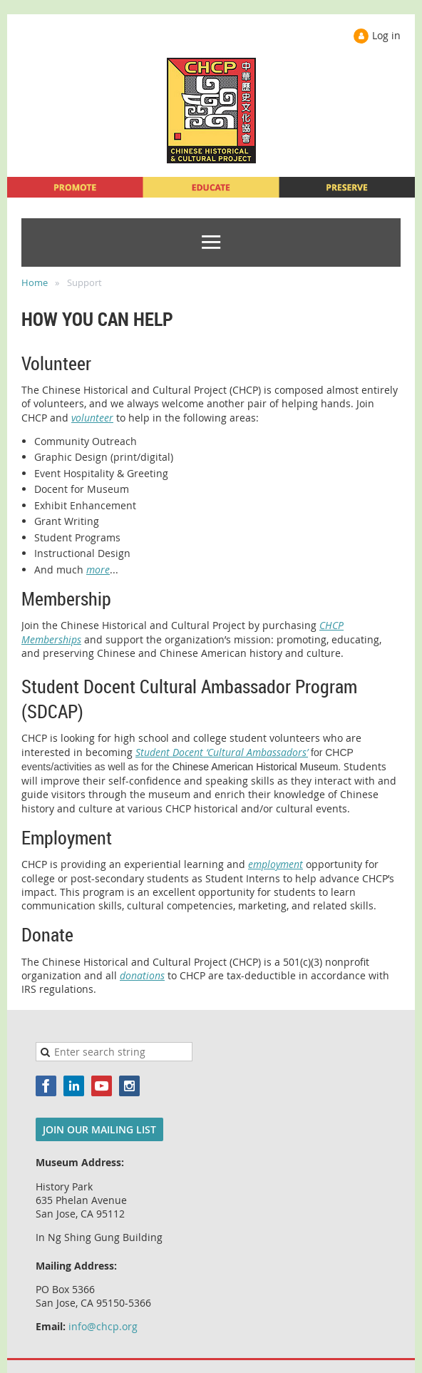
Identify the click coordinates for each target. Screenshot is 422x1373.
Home (34, 282)
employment (275, 864)
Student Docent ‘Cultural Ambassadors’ (221, 752)
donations (142, 975)
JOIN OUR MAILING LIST (99, 1129)
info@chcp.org (103, 1326)
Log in (386, 35)
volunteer (92, 417)
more (98, 569)
